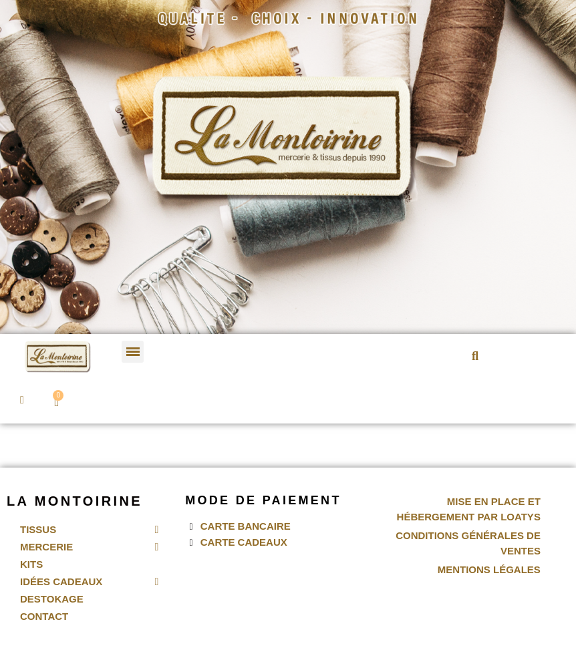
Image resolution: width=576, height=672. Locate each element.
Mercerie (89, 547)
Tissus (89, 529)
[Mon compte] (22, 400)
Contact (44, 616)
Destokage (52, 599)
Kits (31, 564)
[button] (475, 356)
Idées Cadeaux (89, 582)
